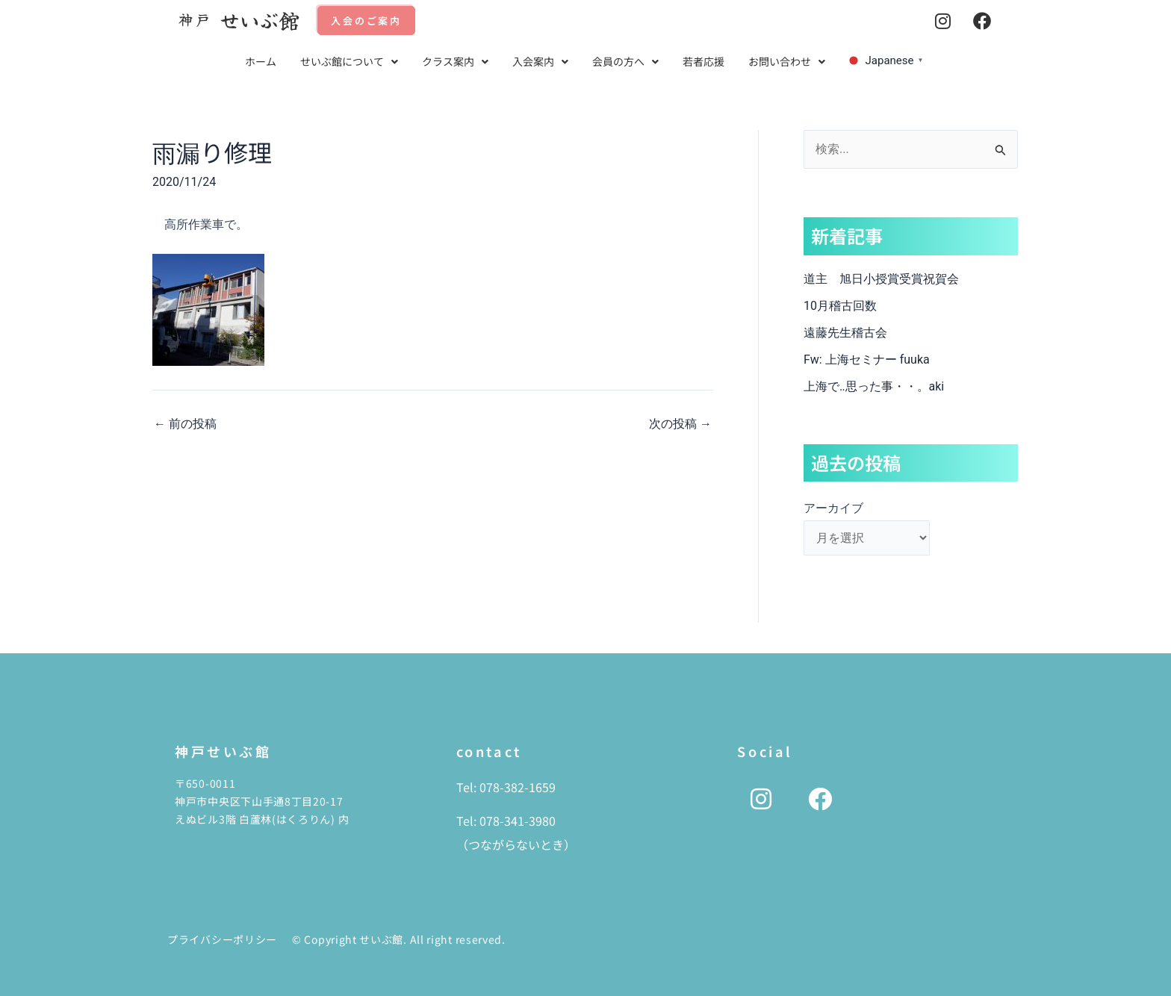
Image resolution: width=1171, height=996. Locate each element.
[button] (349, 61)
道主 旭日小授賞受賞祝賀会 (881, 279)
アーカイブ (833, 508)
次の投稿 (680, 424)
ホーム (260, 61)
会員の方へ (625, 61)
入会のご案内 (366, 20)
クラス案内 (455, 61)
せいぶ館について (349, 61)
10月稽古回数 (840, 306)
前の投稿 (185, 424)
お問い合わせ (786, 61)
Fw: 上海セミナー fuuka (867, 359)
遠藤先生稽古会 (857, 333)
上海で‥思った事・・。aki (874, 386)
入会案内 (540, 61)
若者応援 (703, 61)
